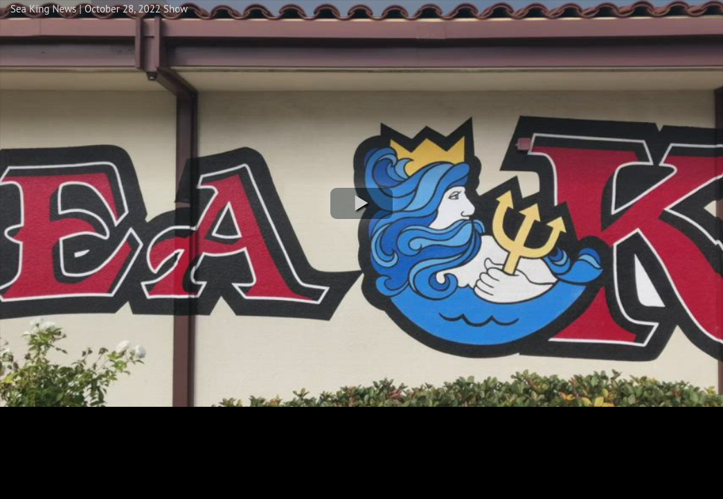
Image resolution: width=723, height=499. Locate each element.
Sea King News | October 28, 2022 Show (99, 8)
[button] (361, 203)
